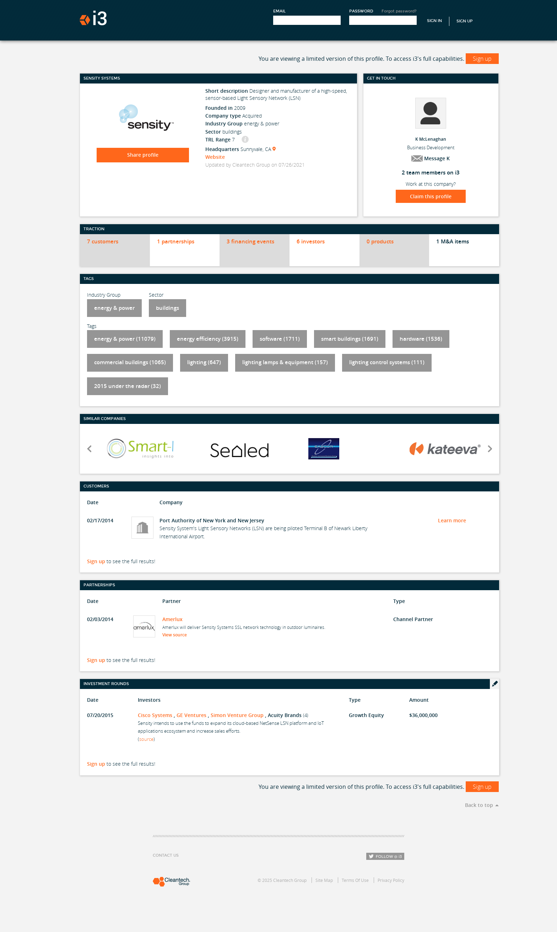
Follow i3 (385, 856)
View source (176, 635)
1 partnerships (175, 241)
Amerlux (172, 619)
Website (215, 156)
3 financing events (250, 241)
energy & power (114, 308)
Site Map (324, 880)
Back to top (479, 805)
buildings (167, 308)
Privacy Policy (391, 880)
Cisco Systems (155, 715)
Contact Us (166, 855)
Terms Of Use (355, 880)
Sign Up (464, 21)
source (146, 739)
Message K (430, 158)
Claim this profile (430, 196)
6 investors (311, 241)
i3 (93, 18)
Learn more (452, 520)
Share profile (142, 154)
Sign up (482, 59)
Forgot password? (399, 11)
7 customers (102, 241)
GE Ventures (191, 715)
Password (361, 11)
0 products (380, 241)
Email (279, 11)
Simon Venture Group (237, 715)
